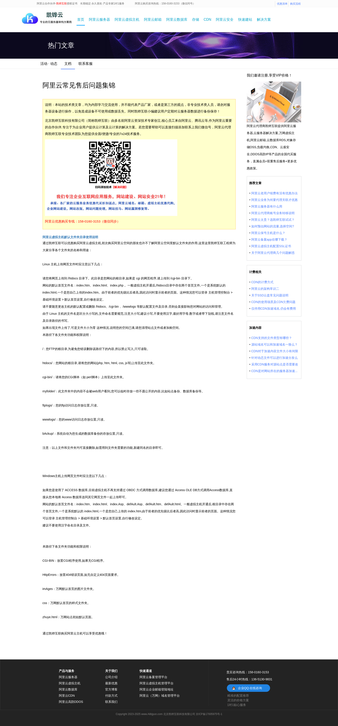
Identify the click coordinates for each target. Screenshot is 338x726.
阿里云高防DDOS (71, 702)
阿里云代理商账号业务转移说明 (273, 213)
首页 (80, 19)
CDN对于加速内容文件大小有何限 (274, 351)
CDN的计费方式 (262, 282)
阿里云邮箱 (153, 19)
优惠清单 (282, 3)
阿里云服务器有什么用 (266, 206)
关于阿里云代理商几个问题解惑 (273, 252)
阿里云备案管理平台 (153, 677)
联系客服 (85, 63)
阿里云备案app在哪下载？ (269, 239)
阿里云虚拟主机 (127, 19)
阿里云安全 (224, 19)
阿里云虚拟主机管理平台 (157, 683)
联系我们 (111, 702)
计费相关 (255, 272)
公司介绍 (111, 677)
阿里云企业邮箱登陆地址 (157, 689)
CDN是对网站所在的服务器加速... (274, 371)
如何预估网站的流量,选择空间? (272, 226)
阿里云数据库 (176, 19)
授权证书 (72, 3)
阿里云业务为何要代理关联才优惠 (274, 200)
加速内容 (255, 327)
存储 (195, 19)
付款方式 (111, 695)
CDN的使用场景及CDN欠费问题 (273, 302)
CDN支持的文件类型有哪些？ (271, 338)
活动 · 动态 (48, 63)
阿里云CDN (67, 695)
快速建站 (245, 19)
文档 (67, 63)
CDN (207, 19)
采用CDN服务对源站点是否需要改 (274, 364)
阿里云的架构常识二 (265, 288)
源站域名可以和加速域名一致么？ (274, 344)
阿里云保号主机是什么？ (268, 233)
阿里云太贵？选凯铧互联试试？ (273, 219)
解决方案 (264, 19)
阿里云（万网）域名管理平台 (160, 695)
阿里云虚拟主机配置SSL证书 (271, 246)
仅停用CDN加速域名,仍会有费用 (273, 308)
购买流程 (295, 3)
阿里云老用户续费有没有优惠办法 (274, 193)
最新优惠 (111, 683)
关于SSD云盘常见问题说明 (270, 295)
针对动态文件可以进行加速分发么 (274, 357)
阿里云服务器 (99, 19)
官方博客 (111, 689)
